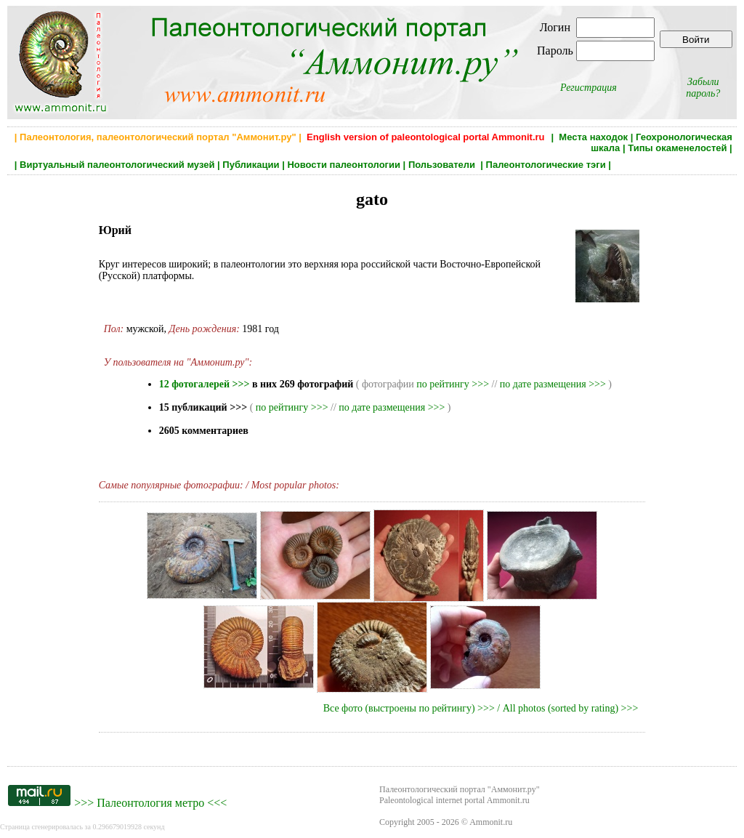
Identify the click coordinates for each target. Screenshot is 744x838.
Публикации (250, 164)
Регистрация (588, 87)
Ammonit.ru (490, 822)
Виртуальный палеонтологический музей (117, 164)
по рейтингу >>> (452, 384)
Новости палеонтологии (343, 164)
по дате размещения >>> (553, 384)
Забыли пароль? (703, 87)
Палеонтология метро (150, 803)
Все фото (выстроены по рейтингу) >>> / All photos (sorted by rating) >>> (481, 708)
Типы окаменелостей (677, 147)
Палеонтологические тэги (546, 164)
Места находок (593, 137)
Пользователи (443, 164)
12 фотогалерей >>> (204, 384)
